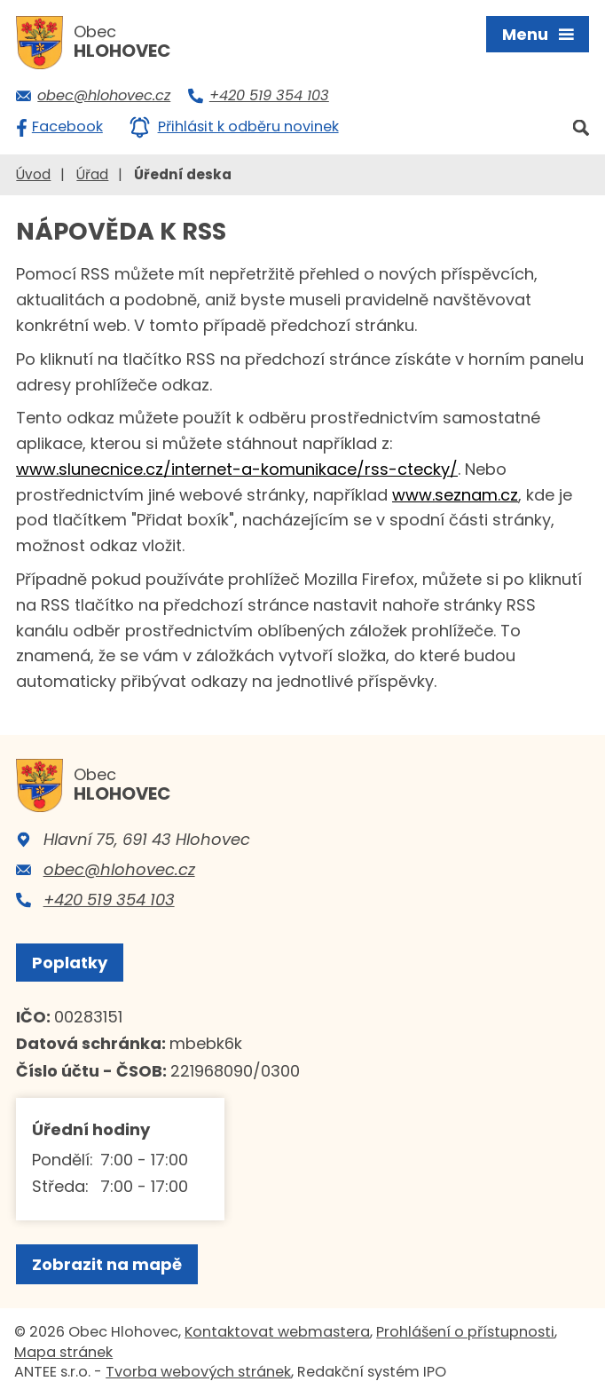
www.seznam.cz (455, 495)
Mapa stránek (63, 1352)
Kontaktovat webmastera (277, 1332)
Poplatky (69, 962)
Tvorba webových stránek (198, 1371)
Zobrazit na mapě (107, 1264)
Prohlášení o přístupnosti (465, 1332)
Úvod (33, 174)
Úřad (92, 174)
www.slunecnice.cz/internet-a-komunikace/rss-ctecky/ (237, 469)
